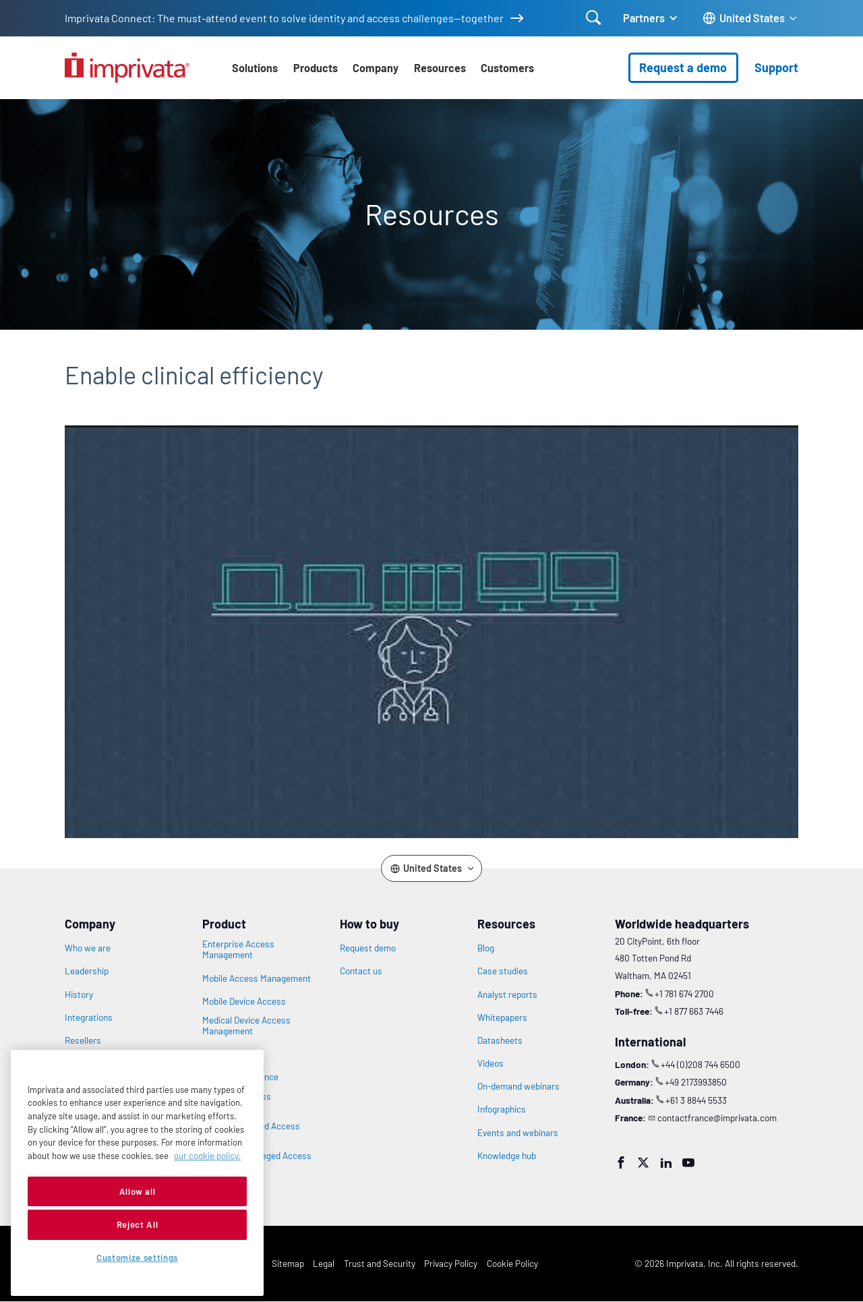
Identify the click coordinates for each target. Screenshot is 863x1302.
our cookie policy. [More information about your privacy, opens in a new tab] (207, 1155)
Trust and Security (379, 1263)
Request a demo (683, 67)
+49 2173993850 (696, 1082)
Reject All (137, 1224)
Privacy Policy (450, 1263)
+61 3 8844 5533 (696, 1100)
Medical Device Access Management (246, 1025)
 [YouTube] (688, 1162)
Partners (644, 17)
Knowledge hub (506, 1155)
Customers (507, 67)
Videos (490, 1063)
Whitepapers (502, 1017)
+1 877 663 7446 (693, 1011)
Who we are (88, 948)
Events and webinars (517, 1132)
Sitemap (288, 1263)
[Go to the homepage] (127, 68)
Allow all (137, 1191)
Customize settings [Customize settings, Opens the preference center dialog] (137, 1257)
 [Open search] (593, 17)
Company (375, 67)
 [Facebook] (621, 1162)
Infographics (501, 1109)
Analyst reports (507, 994)
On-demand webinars (518, 1086)
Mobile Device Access (244, 1001)
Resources (440, 67)
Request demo (368, 948)
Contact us (361, 971)
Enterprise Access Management (238, 949)
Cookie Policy (512, 1263)
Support (776, 67)
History (79, 994)
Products (315, 67)
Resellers (83, 1040)
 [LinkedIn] (666, 1162)
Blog (485, 948)
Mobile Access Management (256, 978)
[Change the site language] (750, 18)
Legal (323, 1263)
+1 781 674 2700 (684, 993)
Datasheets (500, 1040)
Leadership (87, 971)
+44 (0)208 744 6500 (700, 1064)
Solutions (255, 67)
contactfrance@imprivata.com (717, 1117)
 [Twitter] (643, 1162)
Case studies (502, 971)
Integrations (89, 1017)
